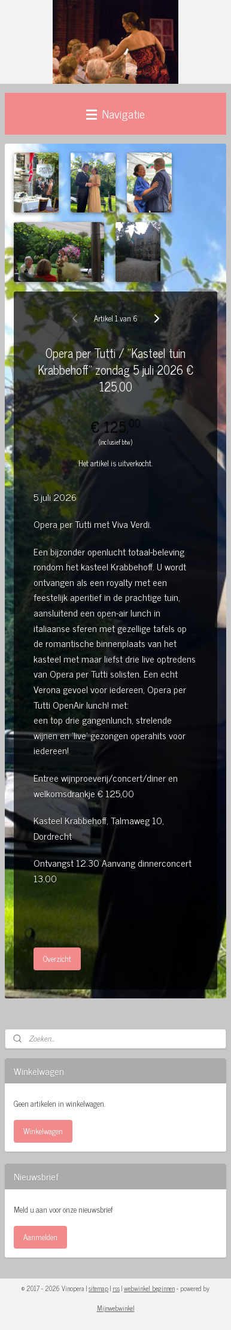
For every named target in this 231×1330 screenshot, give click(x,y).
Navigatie (115, 113)
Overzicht (57, 958)
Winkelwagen (43, 1131)
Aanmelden (40, 1237)
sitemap (98, 1288)
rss (116, 1288)
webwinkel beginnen (149, 1288)
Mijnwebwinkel (116, 1307)
